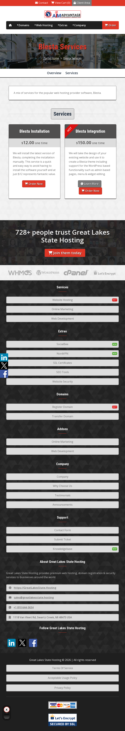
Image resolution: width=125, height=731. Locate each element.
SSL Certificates (62, 363)
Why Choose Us (62, 486)
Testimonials (62, 495)
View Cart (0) (60, 3)
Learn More (90, 184)
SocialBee (62, 344)
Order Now (34, 184)
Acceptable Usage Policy (62, 678)
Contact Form (62, 530)
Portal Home (51, 58)
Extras (63, 25)
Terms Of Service (62, 668)
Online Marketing (62, 309)
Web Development (62, 318)
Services (71, 73)
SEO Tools (62, 372)
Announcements (63, 504)
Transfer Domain (62, 416)
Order (110, 25)
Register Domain (62, 407)
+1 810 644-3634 (21, 607)
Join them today (65, 252)
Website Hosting (62, 300)
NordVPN (62, 353)
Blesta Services (72, 58)
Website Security (62, 381)
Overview (54, 73)
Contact (41, 3)
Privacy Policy (62, 688)
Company (80, 25)
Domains (24, 25)
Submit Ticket (62, 539)
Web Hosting (44, 25)
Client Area (82, 3)
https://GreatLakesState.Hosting (32, 588)
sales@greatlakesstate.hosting (31, 597)
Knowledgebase (62, 549)
